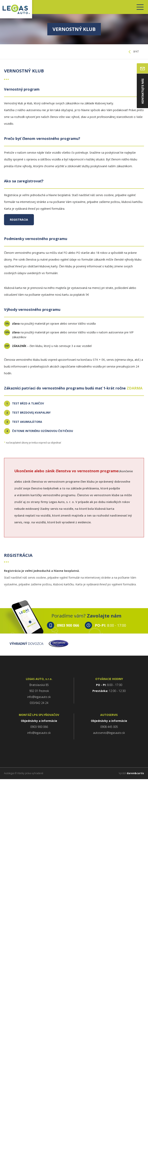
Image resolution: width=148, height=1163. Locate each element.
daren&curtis (135, 773)
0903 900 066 (68, 625)
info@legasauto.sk (39, 697)
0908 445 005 (109, 727)
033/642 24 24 (39, 703)
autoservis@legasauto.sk (109, 733)
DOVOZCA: (39, 643)
